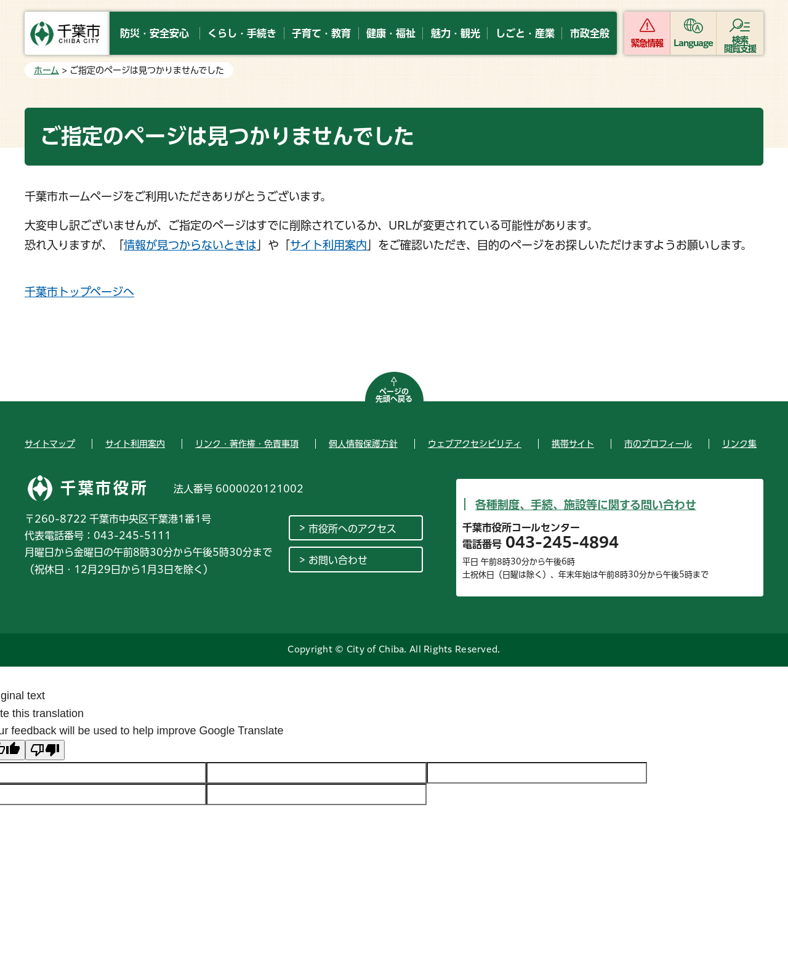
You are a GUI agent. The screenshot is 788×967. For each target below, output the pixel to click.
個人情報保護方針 (363, 443)
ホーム (46, 70)
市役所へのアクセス (352, 529)
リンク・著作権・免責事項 (247, 443)
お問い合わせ (338, 560)
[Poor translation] (45, 750)
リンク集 (739, 443)
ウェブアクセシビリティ (474, 443)
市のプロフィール (658, 443)
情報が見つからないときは (190, 245)
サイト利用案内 (328, 245)
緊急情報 (647, 43)
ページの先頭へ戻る (394, 395)
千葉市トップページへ (79, 291)
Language (693, 43)
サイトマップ (50, 443)
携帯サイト (573, 443)
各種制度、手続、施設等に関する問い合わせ (585, 504)
